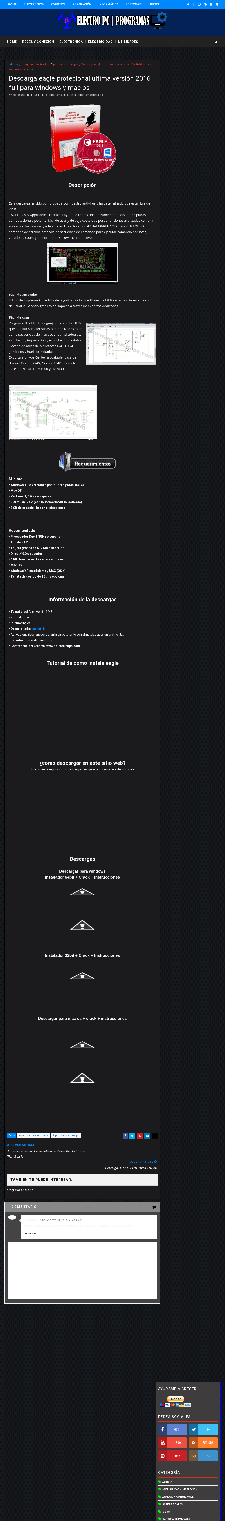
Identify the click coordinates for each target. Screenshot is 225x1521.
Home (12, 4)
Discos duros (171, 249)
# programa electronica (34, 1142)
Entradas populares (172, 546)
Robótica (58, 4)
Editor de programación (178, 257)
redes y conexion (38, 41)
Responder (30, 1228)
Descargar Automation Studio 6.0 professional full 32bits (197, 470)
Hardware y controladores (181, 279)
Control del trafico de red (180, 219)
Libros (154, 4)
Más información (160, 1494)
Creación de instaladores (179, 234)
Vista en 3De (170, 427)
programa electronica (35, 64)
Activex (167, 160)
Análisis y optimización (178, 175)
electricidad (100, 41)
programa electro (174, 345)
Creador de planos (175, 242)
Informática (108, 4)
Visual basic (170, 435)
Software (133, 4)
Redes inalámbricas (175, 383)
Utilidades (169, 398)
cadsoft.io (39, 635)
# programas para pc (66, 1142)
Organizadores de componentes (184, 323)
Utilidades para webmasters (181, 412)
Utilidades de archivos (177, 405)
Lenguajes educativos (177, 301)
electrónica (71, 41)
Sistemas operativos (176, 390)
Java (165, 294)
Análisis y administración (179, 167)
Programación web (175, 368)
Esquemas (169, 264)
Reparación (82, 4)
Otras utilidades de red (178, 331)
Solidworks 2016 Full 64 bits (198, 597)
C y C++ (166, 190)
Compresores (171, 212)
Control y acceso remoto (179, 227)
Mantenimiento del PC (177, 308)
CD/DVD (167, 204)
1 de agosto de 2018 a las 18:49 (61, 1215)
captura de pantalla (176, 197)
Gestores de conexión (177, 271)
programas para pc (65, 64)
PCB (164, 338)
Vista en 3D (169, 420)
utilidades (128, 41)
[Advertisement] (79, 1340)
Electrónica (34, 4)
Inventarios (170, 286)
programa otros (173, 360)
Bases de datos (172, 182)
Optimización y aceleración (180, 316)
